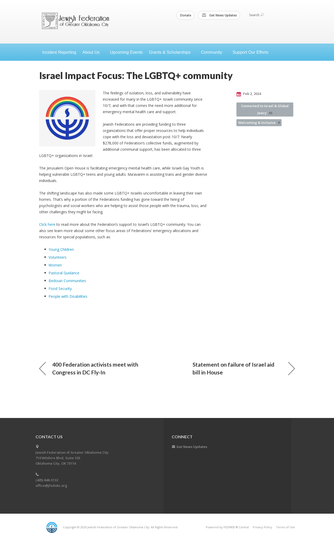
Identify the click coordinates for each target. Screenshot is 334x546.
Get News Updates (219, 15)
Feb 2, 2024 (248, 93)
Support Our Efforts (250, 52)
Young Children (61, 249)
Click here (47, 224)
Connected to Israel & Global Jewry (265, 109)
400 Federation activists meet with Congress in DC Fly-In (88, 368)
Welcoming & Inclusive (259, 122)
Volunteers (58, 257)
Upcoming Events (126, 52)
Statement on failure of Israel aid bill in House (244, 368)
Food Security (60, 288)
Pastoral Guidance (64, 272)
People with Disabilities (68, 296)
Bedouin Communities (67, 280)
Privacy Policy (262, 527)
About (93, 52)
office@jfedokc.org (51, 485)
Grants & (172, 52)
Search (256, 15)
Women (55, 265)
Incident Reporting (59, 52)
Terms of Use (285, 527)
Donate (185, 15)
